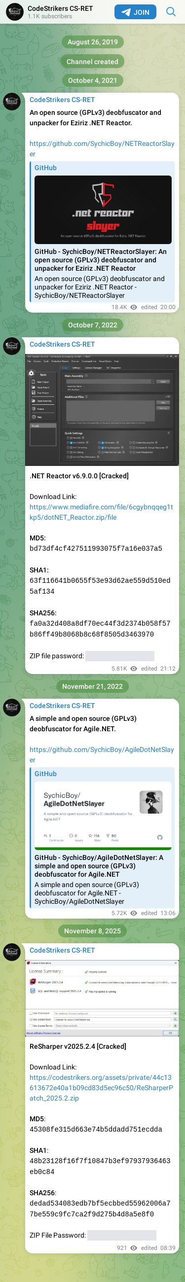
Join (135, 12)
